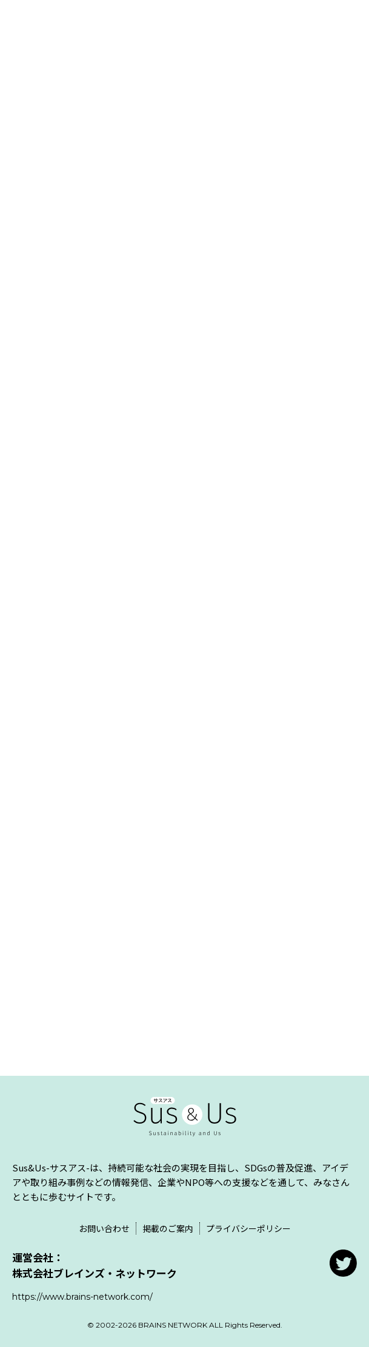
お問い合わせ (104, 1228)
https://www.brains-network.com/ (82, 1296)
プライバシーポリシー (248, 1228)
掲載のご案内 (167, 1228)
